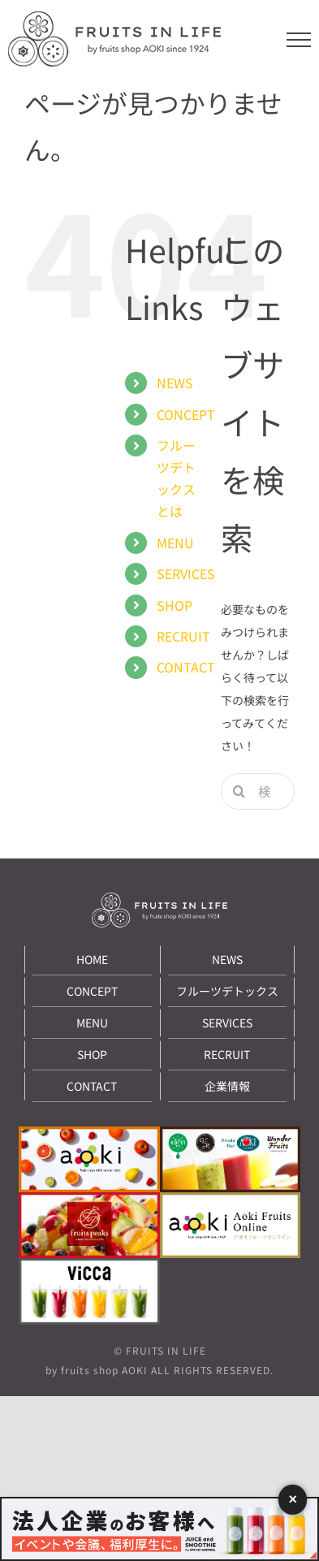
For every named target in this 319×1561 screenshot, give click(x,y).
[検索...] (258, 791)
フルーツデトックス (227, 991)
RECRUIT (183, 636)
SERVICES (186, 573)
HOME (92, 959)
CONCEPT (186, 414)
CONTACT (186, 667)
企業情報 (227, 1086)
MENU (175, 542)
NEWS (175, 382)
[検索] (239, 791)
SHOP (174, 605)
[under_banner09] (89, 1265)
